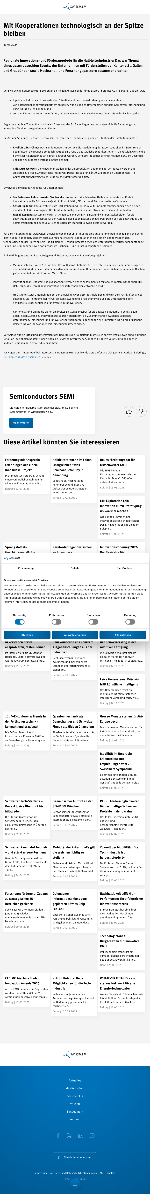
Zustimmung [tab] (26, 568)
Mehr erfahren (21, 423)
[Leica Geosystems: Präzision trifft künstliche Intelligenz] (121, 691)
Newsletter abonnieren (77, 1157)
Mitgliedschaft (75, 1088)
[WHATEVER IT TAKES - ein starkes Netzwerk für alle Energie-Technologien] (121, 992)
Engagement (75, 1111)
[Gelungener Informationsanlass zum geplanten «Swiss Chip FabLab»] (74, 911)
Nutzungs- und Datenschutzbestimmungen (73, 1173)
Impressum (40, 1173)
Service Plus (75, 1096)
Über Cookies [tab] (124, 568)
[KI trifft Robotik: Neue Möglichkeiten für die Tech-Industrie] (74, 994)
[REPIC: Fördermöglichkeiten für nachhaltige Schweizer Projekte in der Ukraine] (121, 817)
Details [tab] (75, 568)
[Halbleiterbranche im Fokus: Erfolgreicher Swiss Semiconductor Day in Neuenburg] (74, 479)
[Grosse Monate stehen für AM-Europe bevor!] (121, 728)
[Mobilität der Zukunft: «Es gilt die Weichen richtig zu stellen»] (74, 861)
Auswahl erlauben (75, 635)
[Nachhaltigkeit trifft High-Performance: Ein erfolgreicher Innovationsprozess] (121, 908)
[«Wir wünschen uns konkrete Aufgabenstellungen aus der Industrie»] (74, 658)
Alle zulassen (123, 635)
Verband (75, 1119)
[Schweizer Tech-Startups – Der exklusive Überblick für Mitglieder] (26, 817)
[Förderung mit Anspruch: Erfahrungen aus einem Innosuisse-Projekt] (26, 474)
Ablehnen (27, 635)
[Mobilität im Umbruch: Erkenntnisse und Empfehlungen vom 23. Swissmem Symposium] (121, 771)
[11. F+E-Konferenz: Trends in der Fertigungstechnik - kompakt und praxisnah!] (26, 730)
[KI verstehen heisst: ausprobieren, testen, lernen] (26, 654)
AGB (101, 1173)
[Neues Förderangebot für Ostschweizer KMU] (121, 474)
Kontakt (111, 1173)
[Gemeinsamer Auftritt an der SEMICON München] (74, 813)
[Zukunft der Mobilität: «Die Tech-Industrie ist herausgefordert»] (121, 863)
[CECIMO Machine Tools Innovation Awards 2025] (26, 990)
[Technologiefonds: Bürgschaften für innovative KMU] (121, 950)
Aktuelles (75, 1080)
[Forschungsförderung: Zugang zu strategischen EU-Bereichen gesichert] (26, 910)
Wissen (75, 1104)
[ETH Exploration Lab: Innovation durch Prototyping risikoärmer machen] (121, 517)
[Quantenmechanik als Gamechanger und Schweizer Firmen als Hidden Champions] (74, 730)
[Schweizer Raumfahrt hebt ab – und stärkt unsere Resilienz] (26, 861)
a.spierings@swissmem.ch (24, 357)
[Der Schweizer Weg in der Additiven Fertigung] (121, 654)
